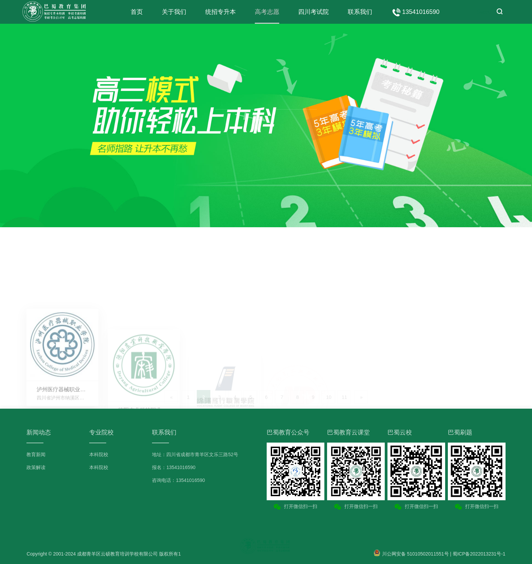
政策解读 (35, 467)
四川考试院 (313, 11)
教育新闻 (35, 454)
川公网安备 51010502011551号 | (413, 554)
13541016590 (415, 12)
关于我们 (174, 11)
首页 (137, 11)
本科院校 (98, 454)
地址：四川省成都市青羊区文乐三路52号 (195, 454)
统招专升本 (220, 11)
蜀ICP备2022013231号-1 (479, 554)
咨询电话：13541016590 (178, 480)
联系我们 (360, 11)
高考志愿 (267, 11)
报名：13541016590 (173, 467)
